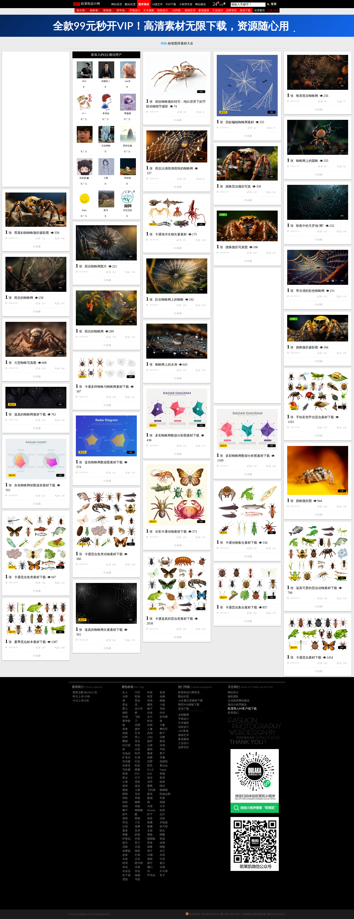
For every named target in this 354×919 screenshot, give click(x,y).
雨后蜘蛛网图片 (96, 266)
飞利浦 (151, 789)
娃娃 (125, 802)
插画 (125, 733)
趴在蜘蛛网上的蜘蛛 (169, 299)
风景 (150, 696)
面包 (162, 741)
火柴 (150, 806)
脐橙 (125, 794)
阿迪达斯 (165, 794)
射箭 (125, 785)
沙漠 (125, 826)
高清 (150, 733)
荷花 (125, 867)
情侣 (162, 785)
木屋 (137, 867)
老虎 (162, 692)
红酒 (137, 757)
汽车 (137, 692)
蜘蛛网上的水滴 (166, 364)
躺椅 (137, 802)
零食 (150, 842)
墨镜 (150, 834)
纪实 (137, 761)
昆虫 (137, 700)
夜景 (162, 777)
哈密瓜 (126, 765)
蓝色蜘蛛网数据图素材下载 (104, 462)
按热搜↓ (108, 10)
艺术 (137, 733)
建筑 (150, 704)
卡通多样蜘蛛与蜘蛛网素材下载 (107, 386)
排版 (137, 806)
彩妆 (137, 696)
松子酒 (126, 875)
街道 (137, 745)
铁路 (162, 781)
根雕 (150, 826)
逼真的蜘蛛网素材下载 (30, 414)
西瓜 (150, 765)
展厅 (150, 863)
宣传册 (164, 716)
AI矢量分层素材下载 (190, 700)
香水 (125, 777)
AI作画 (176, 10)
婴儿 (125, 708)
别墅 (150, 761)
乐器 (137, 846)
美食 (125, 729)
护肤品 (126, 838)
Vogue (163, 769)
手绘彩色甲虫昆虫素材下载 (315, 417)
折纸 (162, 810)
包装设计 (162, 10)
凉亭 (150, 781)
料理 (125, 863)
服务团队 (233, 696)
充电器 (164, 822)
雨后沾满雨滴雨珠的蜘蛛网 (174, 168)
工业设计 (217, 10)
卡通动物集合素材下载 (241, 542)
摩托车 (164, 729)
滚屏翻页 (259, 10)
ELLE (150, 769)
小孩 (162, 704)
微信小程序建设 (237, 704)
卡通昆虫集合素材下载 (241, 607)
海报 (125, 806)
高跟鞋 (164, 761)
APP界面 (183, 731)
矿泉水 (126, 757)
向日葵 (126, 745)
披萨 (137, 729)
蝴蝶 (162, 834)
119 (221, 4)
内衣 (162, 712)
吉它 (162, 850)
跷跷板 (151, 838)
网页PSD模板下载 (188, 704)
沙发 (150, 712)
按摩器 (126, 850)
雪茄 (125, 879)
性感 (125, 716)
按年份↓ (121, 10)
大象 (162, 724)
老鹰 (137, 826)
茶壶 (162, 838)
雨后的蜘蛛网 (23, 297)
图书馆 (139, 863)
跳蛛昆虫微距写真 (238, 186)
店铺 (162, 867)
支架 (150, 830)
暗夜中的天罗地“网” (310, 225)
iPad (149, 773)
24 (215, 4)
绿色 (150, 700)
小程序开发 (186, 4)
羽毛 (137, 871)
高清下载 (245, 10)
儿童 (137, 789)
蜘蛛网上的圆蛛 (307, 160)
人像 (150, 729)
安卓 (137, 830)
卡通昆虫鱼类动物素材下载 (104, 554)
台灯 (162, 814)
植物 (162, 700)
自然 (150, 724)
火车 (162, 806)
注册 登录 (273, 10)
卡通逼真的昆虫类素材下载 (174, 618)
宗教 (162, 737)
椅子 (150, 708)
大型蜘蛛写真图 (25, 362)
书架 (137, 879)
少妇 (150, 737)
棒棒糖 (139, 810)
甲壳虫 (151, 875)
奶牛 (125, 814)
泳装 (162, 818)
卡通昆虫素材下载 (308, 657)
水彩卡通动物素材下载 (171, 531)
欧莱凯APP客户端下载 (242, 708)
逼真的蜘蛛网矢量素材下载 (104, 629)
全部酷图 (183, 714)
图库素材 (143, 4)
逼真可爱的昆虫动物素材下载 (316, 588)
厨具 (150, 818)
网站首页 (116, 4)
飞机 (137, 716)
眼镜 (150, 798)
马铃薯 (126, 769)
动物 (162, 696)
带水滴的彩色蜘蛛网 (310, 290)
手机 (162, 749)
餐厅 (125, 810)
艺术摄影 (148, 10)
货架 (137, 781)
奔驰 (162, 773)
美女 (125, 704)
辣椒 (137, 875)
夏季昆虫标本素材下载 (30, 642)
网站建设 (200, 4)
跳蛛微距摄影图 (307, 347)
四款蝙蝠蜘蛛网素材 (240, 122)
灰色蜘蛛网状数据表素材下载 (34, 485)
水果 (125, 696)
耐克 (150, 794)
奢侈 (150, 753)
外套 (137, 838)
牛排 (162, 859)
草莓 (137, 798)
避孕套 (126, 720)
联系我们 (233, 712)
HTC (137, 773)
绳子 (150, 850)
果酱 (125, 834)
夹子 (162, 875)
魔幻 (150, 867)
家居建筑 (203, 10)
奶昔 (137, 834)
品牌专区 (231, 10)
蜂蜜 (137, 769)
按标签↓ (94, 10)
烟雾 (150, 846)
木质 (162, 854)
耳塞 (162, 798)
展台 (162, 863)
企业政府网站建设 (238, 700)
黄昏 (125, 818)
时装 (150, 692)
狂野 (125, 737)
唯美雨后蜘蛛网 (307, 95)
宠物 (162, 802)
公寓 (125, 781)
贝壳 (137, 859)
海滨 (150, 777)
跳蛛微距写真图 (237, 247)
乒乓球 (164, 871)
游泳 (137, 785)
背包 (125, 822)
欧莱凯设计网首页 (189, 692)
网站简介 (233, 692)
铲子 (150, 814)
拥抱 (125, 789)
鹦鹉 (125, 741)
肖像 (162, 757)
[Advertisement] (36, 119)
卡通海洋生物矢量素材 (171, 234)
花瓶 (125, 846)
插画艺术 (190, 10)
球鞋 (125, 798)
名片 (150, 716)
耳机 (162, 708)
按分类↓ (81, 10)
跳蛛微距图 (304, 501)
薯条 (125, 830)
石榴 (150, 854)
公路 (150, 745)
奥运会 (164, 765)
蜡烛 (137, 818)
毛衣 (137, 794)
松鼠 (137, 765)
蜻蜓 (162, 846)
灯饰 (137, 854)
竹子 (137, 777)
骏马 (125, 842)
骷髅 (150, 822)
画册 (150, 757)
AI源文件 (157, 4)
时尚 (137, 753)
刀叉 (137, 822)
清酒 (162, 842)
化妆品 (126, 753)
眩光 (150, 720)
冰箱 (162, 745)
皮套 (125, 854)
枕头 (162, 830)
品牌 (137, 724)
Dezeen (151, 810)
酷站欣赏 (130, 4)
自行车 (139, 708)
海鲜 (150, 859)
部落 (125, 773)
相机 (125, 712)
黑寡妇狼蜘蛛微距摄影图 (31, 232)
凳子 (162, 753)
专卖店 (126, 871)
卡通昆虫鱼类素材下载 (30, 577)
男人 (137, 737)
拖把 (137, 850)
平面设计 (135, 10)
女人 (125, 692)
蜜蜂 (150, 785)
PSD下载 (171, 4)
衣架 (125, 859)
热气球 (164, 826)
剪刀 (137, 842)
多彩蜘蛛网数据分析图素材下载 (177, 435)
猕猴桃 (164, 789)
